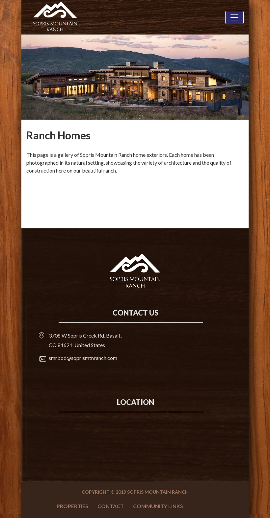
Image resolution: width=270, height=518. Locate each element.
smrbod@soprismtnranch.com (83, 358)
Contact (110, 506)
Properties (72, 506)
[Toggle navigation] (234, 17)
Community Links (158, 506)
